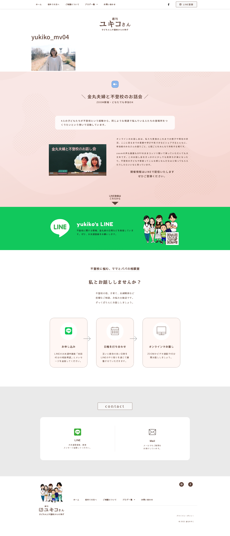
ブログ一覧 (91, 4)
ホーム (39, 4)
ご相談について (72, 4)
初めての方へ (54, 4)
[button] (115, 406)
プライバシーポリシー (185, 516)
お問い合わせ (110, 4)
